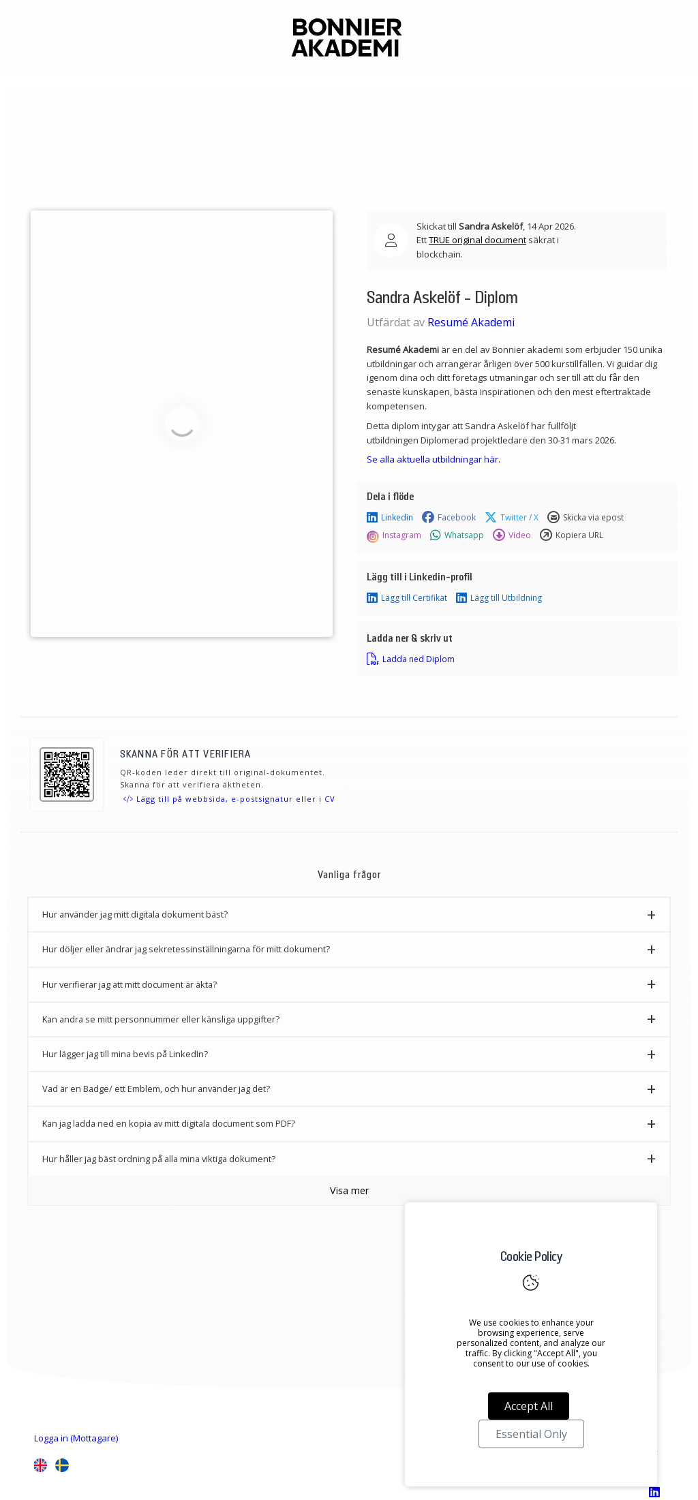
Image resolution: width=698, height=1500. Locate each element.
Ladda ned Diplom (411, 659)
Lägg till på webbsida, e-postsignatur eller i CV (229, 799)
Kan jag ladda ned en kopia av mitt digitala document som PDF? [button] (168, 1123)
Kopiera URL (571, 535)
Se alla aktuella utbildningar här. (433, 459)
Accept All (528, 1406)
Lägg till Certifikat (407, 598)
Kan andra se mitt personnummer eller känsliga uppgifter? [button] (160, 1019)
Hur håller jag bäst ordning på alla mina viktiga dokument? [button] (158, 1159)
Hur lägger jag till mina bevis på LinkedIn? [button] (125, 1054)
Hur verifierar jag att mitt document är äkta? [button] (129, 984)
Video (512, 535)
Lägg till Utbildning (499, 598)
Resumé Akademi (471, 322)
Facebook (449, 518)
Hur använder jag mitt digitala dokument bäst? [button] (135, 914)
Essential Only (531, 1433)
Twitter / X (511, 518)
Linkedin (390, 518)
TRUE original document (477, 240)
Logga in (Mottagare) (76, 1438)
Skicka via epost (585, 518)
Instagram (394, 535)
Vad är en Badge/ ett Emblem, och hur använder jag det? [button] (156, 1088)
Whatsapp (457, 535)
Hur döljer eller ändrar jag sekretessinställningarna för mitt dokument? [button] (186, 949)
